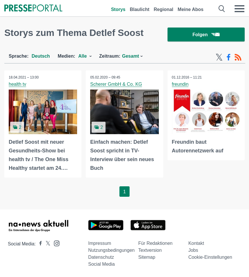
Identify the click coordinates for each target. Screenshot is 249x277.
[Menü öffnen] (239, 9)
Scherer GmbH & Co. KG (116, 84)
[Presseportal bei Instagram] (54, 243)
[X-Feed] (219, 57)
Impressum (99, 243)
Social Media (101, 264)
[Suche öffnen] (222, 9)
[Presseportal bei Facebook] (39, 244)
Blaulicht (140, 9)
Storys (118, 9)
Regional (163, 9)
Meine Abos (190, 9)
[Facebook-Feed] (228, 57)
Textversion (150, 250)
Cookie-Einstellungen (210, 257)
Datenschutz (101, 257)
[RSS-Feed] (238, 57)
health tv (17, 84)
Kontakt (196, 243)
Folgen (205, 34)
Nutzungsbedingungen (111, 250)
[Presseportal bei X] (46, 244)
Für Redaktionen (155, 243)
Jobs (193, 250)
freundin (180, 84)
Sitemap (146, 257)
